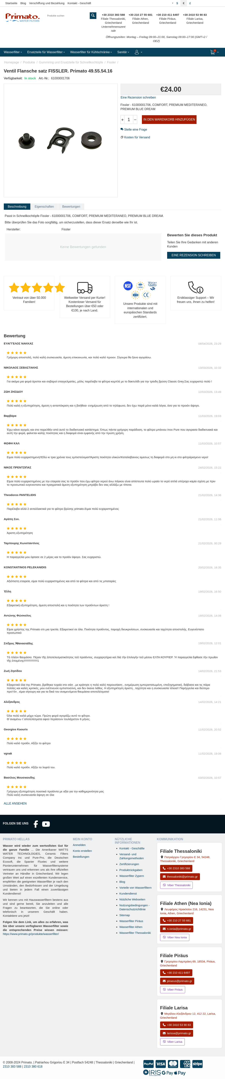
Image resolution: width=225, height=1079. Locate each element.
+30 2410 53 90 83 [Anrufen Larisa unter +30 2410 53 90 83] (176, 1024)
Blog (23, 3)
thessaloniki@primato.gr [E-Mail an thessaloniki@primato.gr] (180, 876)
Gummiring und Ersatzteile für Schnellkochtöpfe (71, 62)
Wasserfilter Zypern (131, 875)
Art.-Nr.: (44, 78)
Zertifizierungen (129, 864)
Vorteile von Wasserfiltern (135, 887)
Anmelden (79, 844)
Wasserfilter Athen (130, 926)
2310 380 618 (33, 1066)
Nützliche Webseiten (132, 899)
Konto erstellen (82, 850)
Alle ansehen (15, 803)
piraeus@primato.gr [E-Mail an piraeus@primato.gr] (177, 981)
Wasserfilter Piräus (131, 921)
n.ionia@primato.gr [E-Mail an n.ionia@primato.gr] (176, 928)
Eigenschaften (44, 206)
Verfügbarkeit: (13, 78)
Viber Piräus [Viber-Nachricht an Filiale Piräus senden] (173, 989)
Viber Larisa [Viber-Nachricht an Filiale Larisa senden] (173, 1041)
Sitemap (124, 915)
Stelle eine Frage (133, 129)
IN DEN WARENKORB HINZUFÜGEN (169, 119)
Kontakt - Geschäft (79, 3)
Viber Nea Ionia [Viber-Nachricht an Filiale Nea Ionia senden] (175, 937)
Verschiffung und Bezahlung (47, 3)
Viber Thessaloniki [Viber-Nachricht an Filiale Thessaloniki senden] (176, 885)
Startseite (11, 3)
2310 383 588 (12, 1066)
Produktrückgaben (130, 870)
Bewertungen (71, 206)
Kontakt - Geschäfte (132, 848)
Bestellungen (81, 856)
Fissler (111, 62)
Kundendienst (128, 893)
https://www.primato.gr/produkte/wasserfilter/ (31, 934)
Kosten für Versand (137, 137)
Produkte (29, 62)
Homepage (11, 62)
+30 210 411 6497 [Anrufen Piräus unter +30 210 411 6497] (176, 972)
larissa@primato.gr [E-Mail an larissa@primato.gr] (176, 1033)
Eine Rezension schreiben (138, 97)
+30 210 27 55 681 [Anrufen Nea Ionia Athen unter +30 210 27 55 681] (176, 920)
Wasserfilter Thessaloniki (135, 932)
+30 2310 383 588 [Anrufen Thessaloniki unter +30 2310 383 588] (176, 868)
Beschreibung (17, 206)
